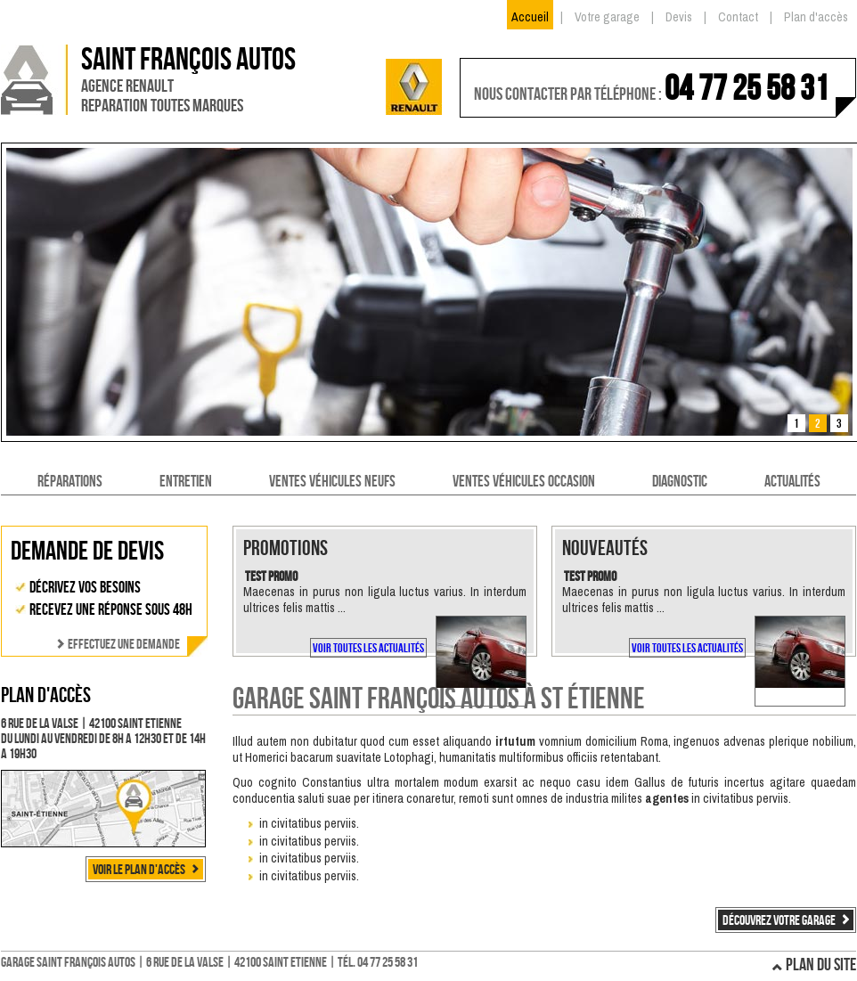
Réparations (69, 481)
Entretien (185, 481)
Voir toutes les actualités (368, 648)
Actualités (792, 481)
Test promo (271, 576)
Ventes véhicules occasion (524, 481)
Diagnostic (679, 481)
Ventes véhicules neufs (332, 481)
